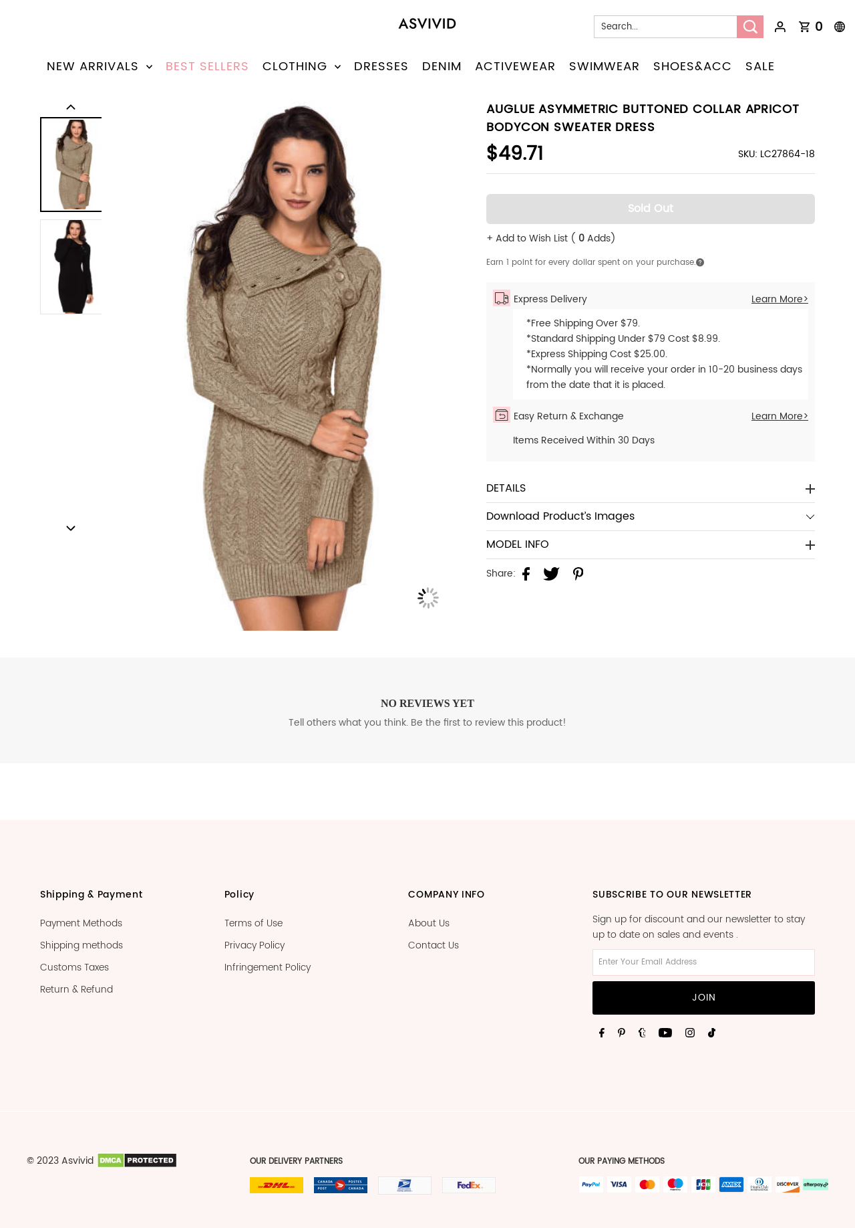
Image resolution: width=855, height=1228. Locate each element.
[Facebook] (602, 1032)
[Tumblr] (642, 1032)
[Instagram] (690, 1032)
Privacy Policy (254, 945)
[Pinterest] (621, 1032)
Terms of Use (253, 923)
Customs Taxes (74, 967)
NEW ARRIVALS (99, 66)
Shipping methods (81, 945)
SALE (760, 66)
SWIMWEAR (604, 66)
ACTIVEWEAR (515, 66)
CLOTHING (302, 66)
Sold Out (650, 208)
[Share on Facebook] (526, 574)
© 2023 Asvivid (60, 1160)
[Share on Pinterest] (578, 574)
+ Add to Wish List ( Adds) (551, 238)
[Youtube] (665, 1032)
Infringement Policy (267, 967)
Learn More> (779, 299)
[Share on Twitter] (551, 574)
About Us (429, 923)
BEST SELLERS (207, 66)
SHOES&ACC (692, 66)
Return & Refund (76, 989)
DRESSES (381, 66)
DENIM (442, 66)
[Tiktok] (711, 1032)
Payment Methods (81, 923)
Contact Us (433, 945)
